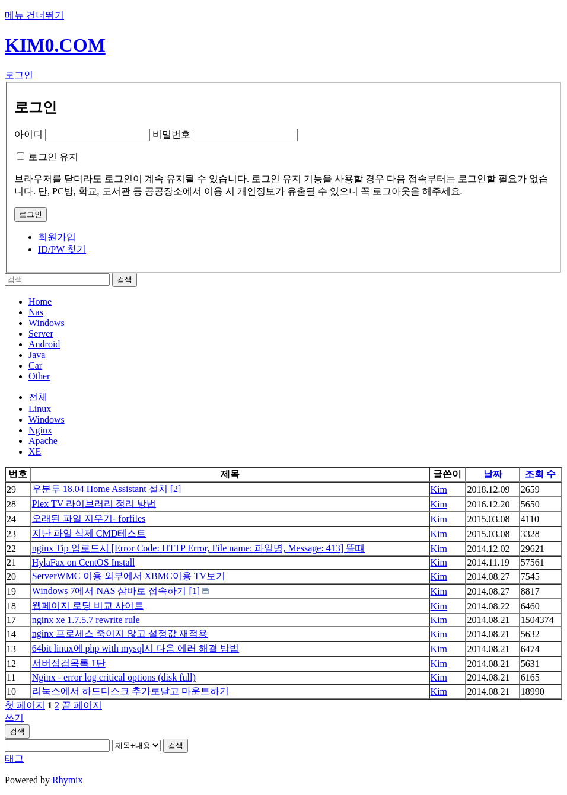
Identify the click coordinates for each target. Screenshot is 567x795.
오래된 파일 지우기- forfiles (89, 518)
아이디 (28, 134)
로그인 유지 (53, 157)
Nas (35, 312)
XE (34, 451)
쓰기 (14, 718)
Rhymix (67, 780)
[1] (194, 591)
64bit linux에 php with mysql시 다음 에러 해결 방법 (135, 648)
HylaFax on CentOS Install (83, 562)
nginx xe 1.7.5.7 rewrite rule (86, 620)
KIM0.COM (55, 45)
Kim (439, 489)
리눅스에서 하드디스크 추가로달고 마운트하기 (130, 691)
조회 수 (540, 474)
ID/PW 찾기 (62, 249)
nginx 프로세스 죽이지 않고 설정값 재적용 (120, 633)
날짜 (492, 474)
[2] (175, 489)
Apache (43, 441)
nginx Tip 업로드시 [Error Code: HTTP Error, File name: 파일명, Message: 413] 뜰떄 (198, 548)
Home (40, 301)
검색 (17, 731)
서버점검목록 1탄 (69, 663)
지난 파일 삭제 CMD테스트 (89, 533)
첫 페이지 (25, 705)
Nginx (40, 430)
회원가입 (57, 237)
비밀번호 (171, 134)
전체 (37, 397)
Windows (46, 323)
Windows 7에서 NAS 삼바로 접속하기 (109, 591)
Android (44, 344)
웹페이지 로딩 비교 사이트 (88, 606)
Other (39, 376)
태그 (14, 759)
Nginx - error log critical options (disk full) (114, 677)
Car (35, 365)
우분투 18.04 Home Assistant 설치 (100, 489)
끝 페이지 (82, 705)
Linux (39, 409)
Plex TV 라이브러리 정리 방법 (94, 504)
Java (36, 355)
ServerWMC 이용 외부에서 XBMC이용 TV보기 (128, 576)
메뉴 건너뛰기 (34, 15)
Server (40, 333)
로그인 (19, 75)
